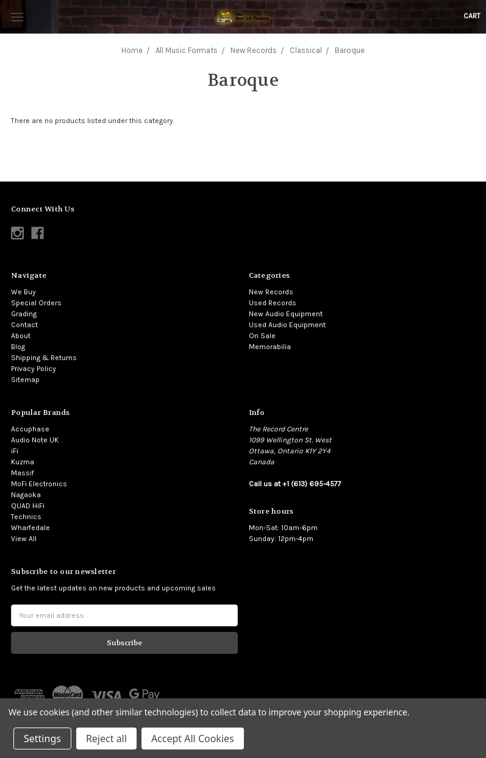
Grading (24, 314)
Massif (22, 473)
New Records (271, 292)
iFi (14, 451)
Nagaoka (26, 495)
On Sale (262, 335)
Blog (18, 346)
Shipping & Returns (44, 357)
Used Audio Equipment (287, 325)
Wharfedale (30, 527)
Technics (26, 516)
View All (24, 538)
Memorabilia (270, 346)
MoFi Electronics (39, 484)
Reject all (106, 738)
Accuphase (30, 429)
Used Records (272, 303)
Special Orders (36, 303)
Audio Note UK (35, 440)
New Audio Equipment (286, 314)
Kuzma (22, 462)
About (20, 335)
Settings (42, 738)
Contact (24, 325)
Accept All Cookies (192, 738)
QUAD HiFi (28, 505)
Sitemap (25, 379)
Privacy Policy (33, 368)
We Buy (23, 292)
